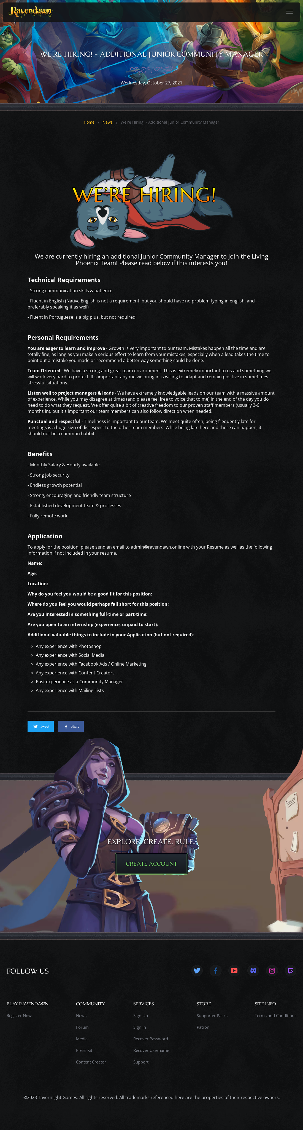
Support (140, 1062)
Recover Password (150, 1038)
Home (89, 122)
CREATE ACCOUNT (151, 863)
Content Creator (91, 1062)
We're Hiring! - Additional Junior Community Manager (170, 122)
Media (82, 1038)
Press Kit (84, 1050)
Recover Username (151, 1050)
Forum (82, 1027)
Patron (203, 1027)
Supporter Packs (212, 1015)
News (107, 122)
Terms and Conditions (275, 1015)
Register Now (19, 1015)
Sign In (139, 1027)
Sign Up (140, 1015)
